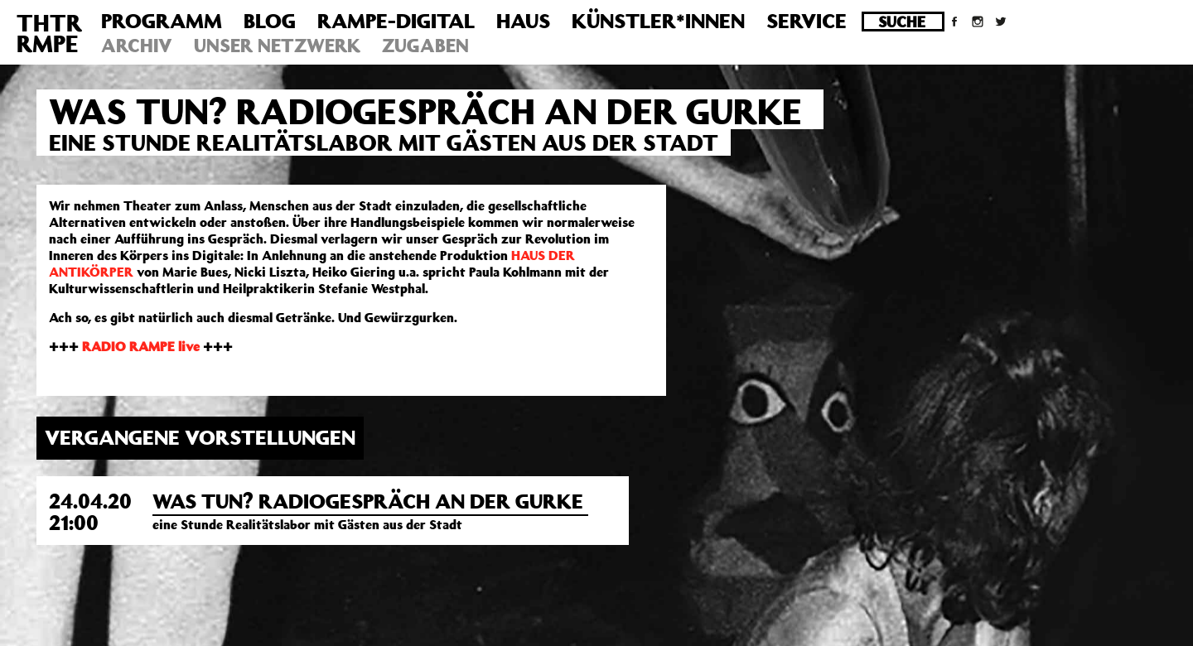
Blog (270, 20)
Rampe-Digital (396, 20)
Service (806, 20)
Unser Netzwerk (277, 45)
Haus (523, 20)
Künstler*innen (658, 20)
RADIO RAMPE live (141, 346)
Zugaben (425, 45)
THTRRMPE (49, 33)
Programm (161, 20)
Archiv (136, 45)
